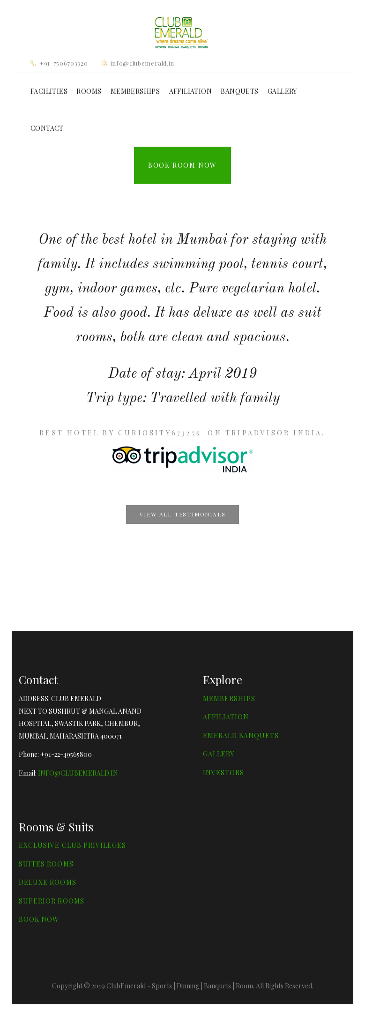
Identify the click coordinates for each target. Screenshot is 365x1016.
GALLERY (282, 91)
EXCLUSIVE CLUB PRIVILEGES (72, 845)
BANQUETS (239, 91)
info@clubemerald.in (142, 63)
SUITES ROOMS (46, 863)
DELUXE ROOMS (47, 882)
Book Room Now (182, 165)
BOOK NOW (39, 919)
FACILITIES (48, 91)
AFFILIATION (190, 91)
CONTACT (47, 128)
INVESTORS (223, 772)
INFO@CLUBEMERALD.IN (78, 773)
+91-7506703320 (63, 63)
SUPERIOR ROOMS (51, 900)
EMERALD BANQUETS (241, 735)
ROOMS (88, 91)
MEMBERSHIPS (135, 91)
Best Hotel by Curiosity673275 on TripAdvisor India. (182, 432)
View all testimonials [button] (183, 514)
